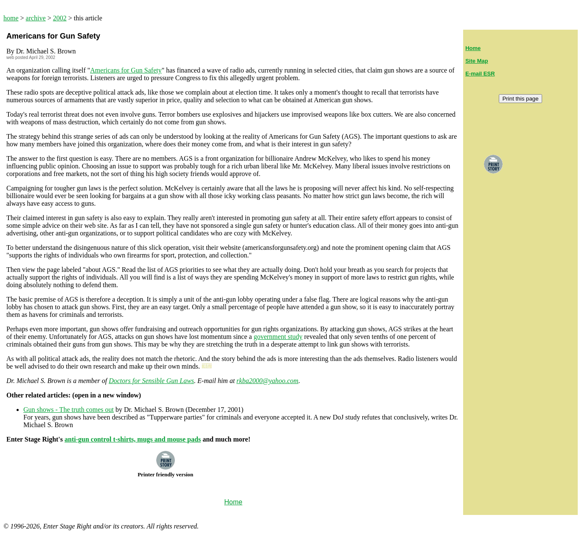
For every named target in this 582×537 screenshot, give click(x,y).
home (11, 18)
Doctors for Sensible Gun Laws (151, 380)
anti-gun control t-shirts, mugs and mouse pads (133, 439)
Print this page (520, 98)
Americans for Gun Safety (125, 70)
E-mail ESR (480, 73)
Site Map (476, 61)
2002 (60, 18)
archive (36, 18)
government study (277, 336)
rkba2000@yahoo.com (267, 380)
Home (473, 48)
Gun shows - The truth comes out (68, 409)
